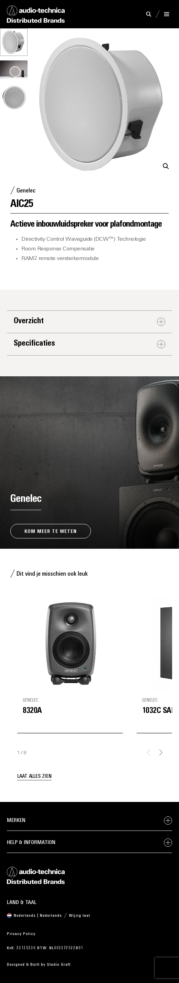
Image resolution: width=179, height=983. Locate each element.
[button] (166, 166)
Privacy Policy (21, 934)
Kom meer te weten (50, 531)
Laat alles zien (34, 776)
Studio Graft (59, 965)
